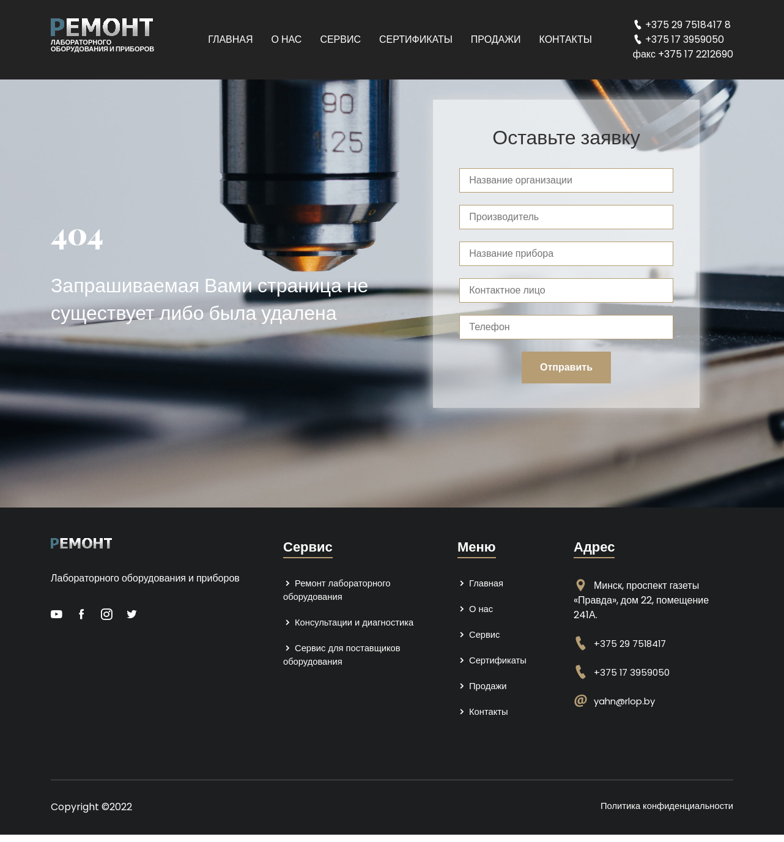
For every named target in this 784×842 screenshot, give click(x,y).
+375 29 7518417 (632, 644)
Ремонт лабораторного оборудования (341, 591)
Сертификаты (416, 39)
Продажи (496, 39)
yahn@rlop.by (627, 701)
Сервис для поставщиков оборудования (346, 659)
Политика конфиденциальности (661, 813)
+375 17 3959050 (633, 672)
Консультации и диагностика (353, 625)
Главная (230, 39)
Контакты (565, 39)
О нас (287, 39)
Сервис (340, 39)
